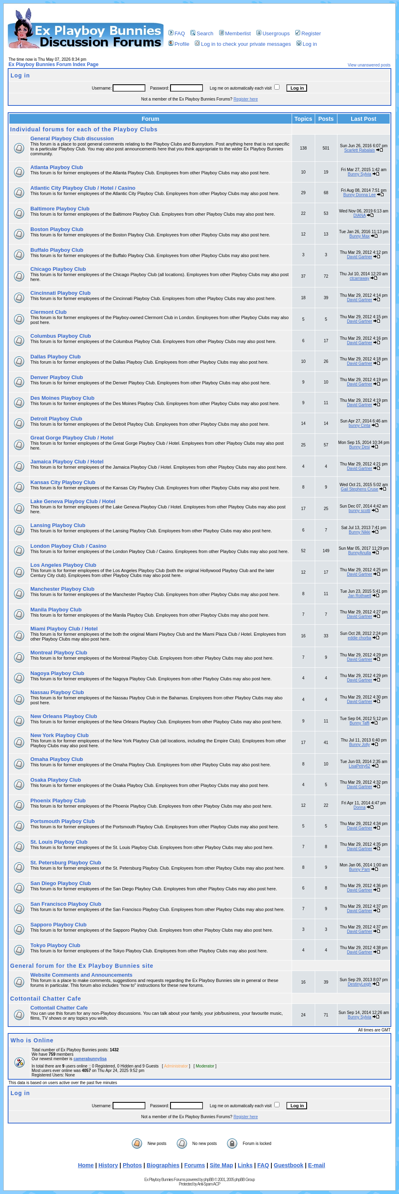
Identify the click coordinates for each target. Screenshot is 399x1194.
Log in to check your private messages (243, 44)
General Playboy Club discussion (72, 138)
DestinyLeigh (359, 984)
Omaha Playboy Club (56, 759)
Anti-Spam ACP (208, 1184)
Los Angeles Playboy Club (63, 565)
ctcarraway (359, 278)
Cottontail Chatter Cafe (45, 998)
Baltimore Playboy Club (60, 209)
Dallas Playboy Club (55, 357)
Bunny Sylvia (359, 174)
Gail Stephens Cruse (359, 489)
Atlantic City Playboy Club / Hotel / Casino (82, 188)
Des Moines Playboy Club (62, 398)
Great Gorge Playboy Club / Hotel (71, 438)
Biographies (163, 1165)
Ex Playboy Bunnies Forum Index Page (53, 64)
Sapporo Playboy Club (58, 925)
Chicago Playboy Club (58, 269)
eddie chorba (359, 638)
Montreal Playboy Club (58, 653)
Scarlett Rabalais (359, 150)
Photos (132, 1165)
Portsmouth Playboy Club (62, 821)
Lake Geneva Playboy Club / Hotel (72, 501)
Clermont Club (48, 312)
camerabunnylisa (90, 1059)
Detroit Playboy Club (56, 419)
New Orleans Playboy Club (63, 716)
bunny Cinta (359, 425)
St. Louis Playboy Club (58, 842)
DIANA (360, 215)
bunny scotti (359, 510)
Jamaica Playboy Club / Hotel (67, 462)
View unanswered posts (369, 65)
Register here (245, 99)
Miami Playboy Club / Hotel (64, 629)
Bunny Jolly (359, 744)
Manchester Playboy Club (62, 589)
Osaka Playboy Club (55, 780)
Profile (179, 44)
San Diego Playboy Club (60, 883)
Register (308, 33)
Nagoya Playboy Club (57, 673)
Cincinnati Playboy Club (60, 293)
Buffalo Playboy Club (56, 250)
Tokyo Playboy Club (55, 945)
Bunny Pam (359, 869)
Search (201, 33)
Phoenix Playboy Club (58, 800)
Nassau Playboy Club (57, 692)
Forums (194, 1165)
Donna (359, 807)
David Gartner (359, 257)
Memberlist (235, 33)
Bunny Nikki (359, 532)
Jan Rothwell (359, 596)
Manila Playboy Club (55, 610)
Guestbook (288, 1165)
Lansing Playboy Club (57, 525)
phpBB (208, 1179)
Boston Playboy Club (56, 229)
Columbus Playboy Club (60, 336)
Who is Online (32, 1040)
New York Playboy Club (59, 735)
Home (86, 1165)
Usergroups (273, 33)
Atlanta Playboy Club (56, 167)
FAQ (177, 33)
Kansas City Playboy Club (62, 482)
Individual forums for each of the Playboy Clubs (84, 129)
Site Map (221, 1165)
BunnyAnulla (359, 553)
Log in (307, 44)
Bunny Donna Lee (359, 195)
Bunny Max (359, 236)
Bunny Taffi (359, 723)
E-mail (316, 1165)
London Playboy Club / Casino (68, 546)
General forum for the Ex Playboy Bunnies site (82, 965)
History (108, 1165)
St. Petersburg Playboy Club (65, 863)
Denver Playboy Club (56, 377)
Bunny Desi (359, 447)
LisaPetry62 (359, 766)
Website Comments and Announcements (81, 975)
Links (245, 1165)
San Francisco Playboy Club (65, 904)
